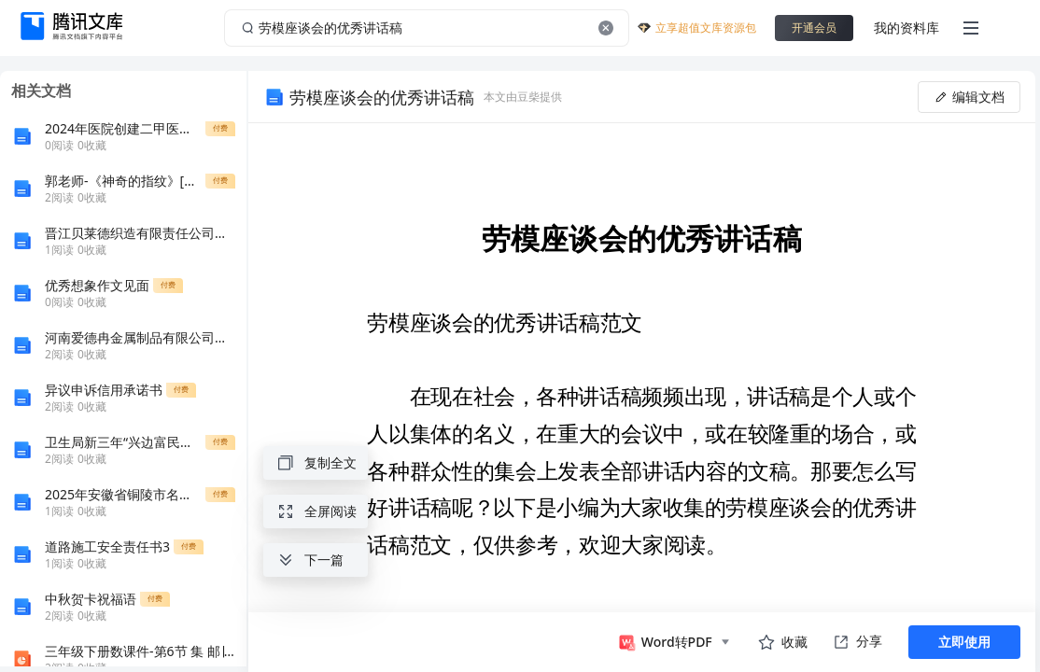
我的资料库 (906, 27)
